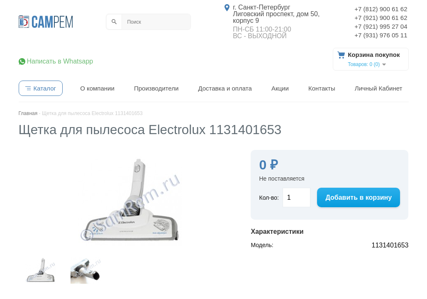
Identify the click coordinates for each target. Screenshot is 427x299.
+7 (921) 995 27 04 (380, 26)
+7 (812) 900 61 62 (380, 8)
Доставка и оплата (224, 88)
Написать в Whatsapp (60, 61)
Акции (280, 88)
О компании (97, 88)
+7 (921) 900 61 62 (380, 17)
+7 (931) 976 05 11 (380, 35)
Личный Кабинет (379, 88)
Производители (156, 88)
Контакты (321, 88)
